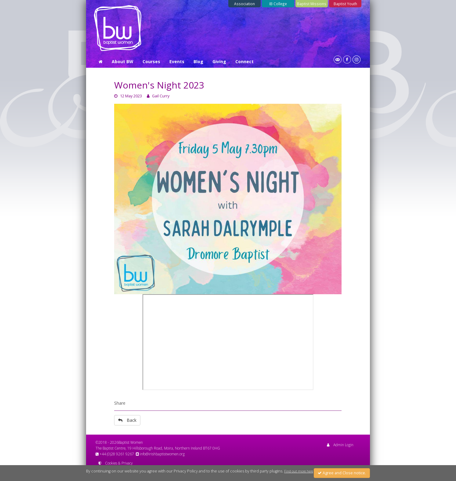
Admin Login (340, 444)
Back (127, 420)
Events (176, 61)
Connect (244, 61)
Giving (219, 61)
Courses (151, 61)
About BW (122, 61)
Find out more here (298, 471)
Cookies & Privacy (115, 463)
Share (119, 403)
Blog (198, 61)
